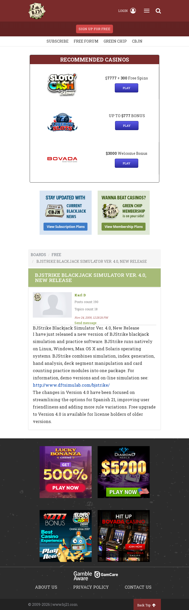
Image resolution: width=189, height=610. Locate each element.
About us (46, 587)
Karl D (80, 295)
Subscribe (57, 41)
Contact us (138, 587)
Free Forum (86, 41)
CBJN (137, 41)
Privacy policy (91, 587)
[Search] (158, 11)
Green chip (115, 41)
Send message (85, 323)
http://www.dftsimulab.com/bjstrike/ (71, 385)
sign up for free (94, 28)
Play (126, 88)
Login (127, 11)
